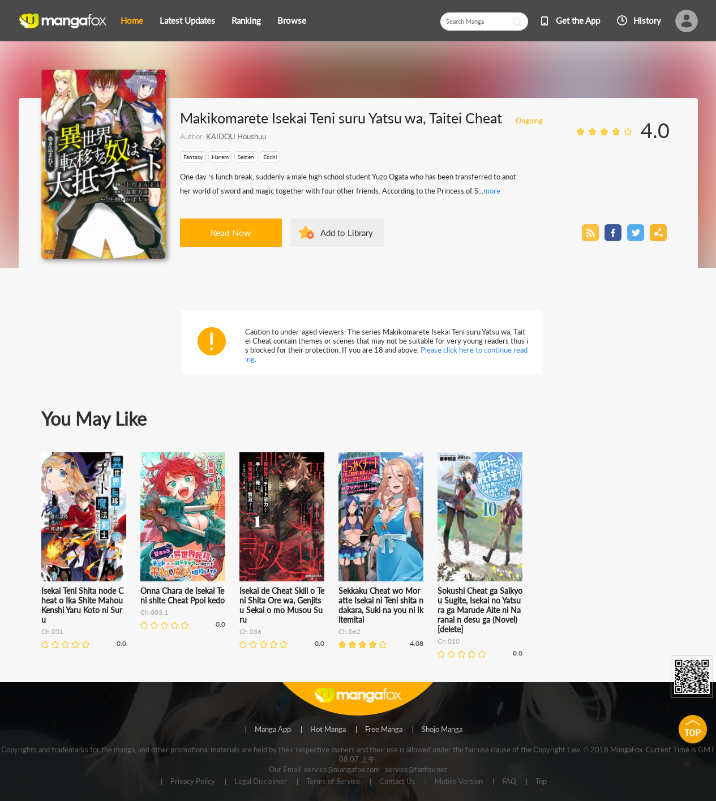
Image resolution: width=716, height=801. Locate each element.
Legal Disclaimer (260, 781)
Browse (291, 20)
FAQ (509, 781)
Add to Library (346, 233)
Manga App (273, 729)
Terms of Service (333, 781)
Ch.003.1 (154, 612)
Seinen (246, 156)
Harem (220, 156)
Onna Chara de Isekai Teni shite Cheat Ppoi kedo (182, 595)
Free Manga (383, 729)
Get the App (578, 20)
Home (132, 20)
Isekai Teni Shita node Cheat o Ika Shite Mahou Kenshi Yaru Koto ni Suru (82, 605)
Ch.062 (349, 631)
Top (541, 781)
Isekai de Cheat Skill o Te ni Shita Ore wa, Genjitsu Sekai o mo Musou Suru (281, 605)
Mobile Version (459, 781)
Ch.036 (250, 631)
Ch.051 (52, 631)
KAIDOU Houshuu (236, 136)
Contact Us (397, 781)
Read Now (231, 232)
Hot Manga (328, 729)
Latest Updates (187, 20)
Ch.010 (449, 641)
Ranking (246, 20)
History (647, 20)
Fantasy (193, 156)
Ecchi (270, 156)
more (491, 190)
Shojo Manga (442, 729)
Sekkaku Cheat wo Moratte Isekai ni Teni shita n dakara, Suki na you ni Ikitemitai (380, 605)
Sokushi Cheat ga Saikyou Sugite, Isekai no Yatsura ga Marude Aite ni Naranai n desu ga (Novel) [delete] (480, 610)
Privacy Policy (192, 781)
